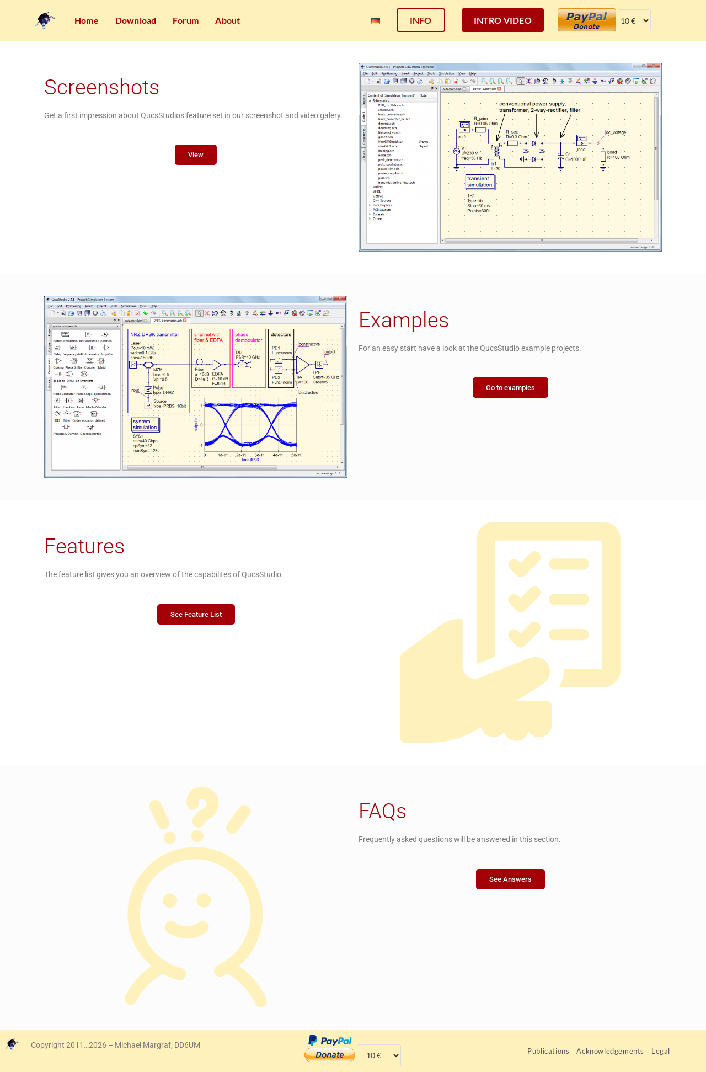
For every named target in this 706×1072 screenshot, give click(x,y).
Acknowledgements (610, 1051)
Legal (660, 1051)
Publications (548, 1051)
